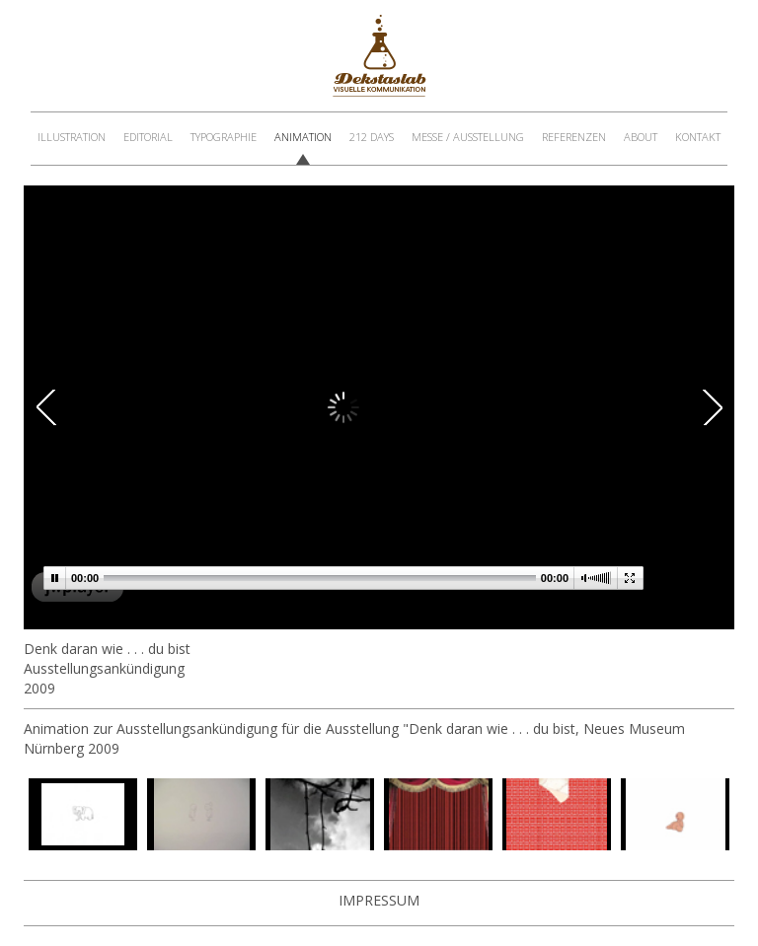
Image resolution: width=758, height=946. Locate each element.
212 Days (371, 136)
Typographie (223, 136)
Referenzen (574, 136)
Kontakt (697, 136)
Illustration (72, 136)
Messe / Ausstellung (468, 136)
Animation (303, 136)
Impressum (379, 900)
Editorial (148, 136)
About (640, 136)
